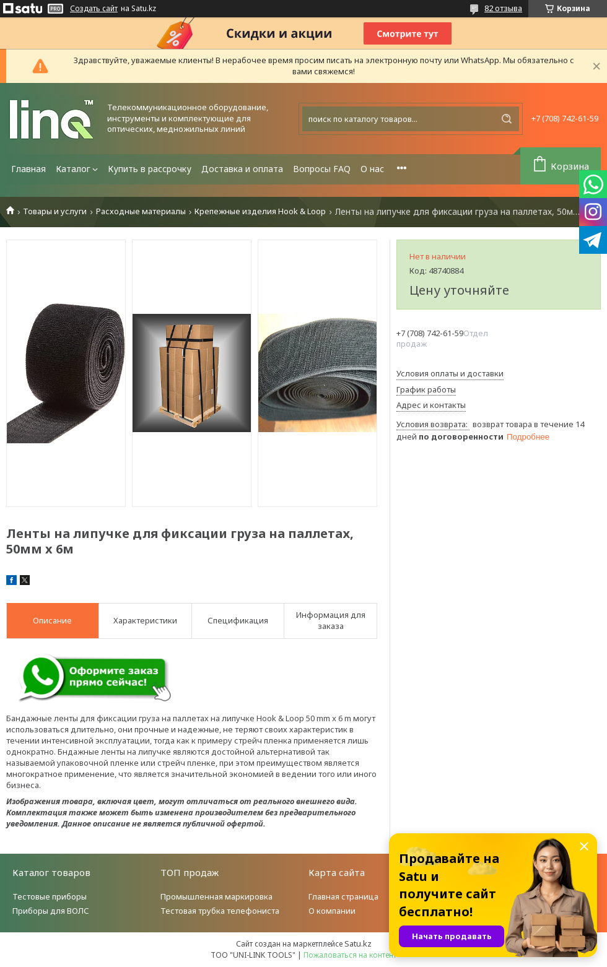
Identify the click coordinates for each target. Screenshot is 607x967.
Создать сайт (94, 8)
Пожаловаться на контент (350, 955)
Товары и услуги (55, 211)
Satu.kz (358, 943)
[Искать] (506, 118)
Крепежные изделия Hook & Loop (260, 211)
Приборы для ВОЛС (50, 910)
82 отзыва (503, 8)
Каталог (73, 169)
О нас (372, 169)
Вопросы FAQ (322, 169)
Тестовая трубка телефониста (219, 910)
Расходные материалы (141, 211)
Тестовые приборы (49, 896)
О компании (332, 910)
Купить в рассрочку (149, 169)
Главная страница (343, 896)
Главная (28, 169)
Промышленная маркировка (216, 896)
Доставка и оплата (242, 169)
